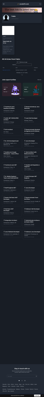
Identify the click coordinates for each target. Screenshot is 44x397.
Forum (9, 386)
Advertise (4, 389)
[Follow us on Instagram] (25, 380)
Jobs (23, 384)
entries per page (23, 62)
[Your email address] (22, 376)
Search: (14, 64)
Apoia (35, 384)
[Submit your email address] (36, 376)
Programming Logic (11, 389)
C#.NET (4, 36)
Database (18, 389)
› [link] (24, 75)
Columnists (13, 386)
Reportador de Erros (6, 70)
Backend (31, 389)
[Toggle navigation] (4, 4)
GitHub (17, 386)
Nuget (20, 384)
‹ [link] (19, 75)
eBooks (32, 384)
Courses (16, 384)
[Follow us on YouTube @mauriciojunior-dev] (19, 380)
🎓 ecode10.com (23, 4)
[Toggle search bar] (40, 4)
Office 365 (5, 391)
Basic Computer (11, 391)
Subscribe (37, 395)
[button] (32, 67)
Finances (36, 389)
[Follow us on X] (22, 380)
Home (9, 384)
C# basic (22, 389)
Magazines (5, 386)
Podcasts (22, 386)
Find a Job (27, 384)
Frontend (27, 389)
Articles (12, 384)
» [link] (27, 75)
